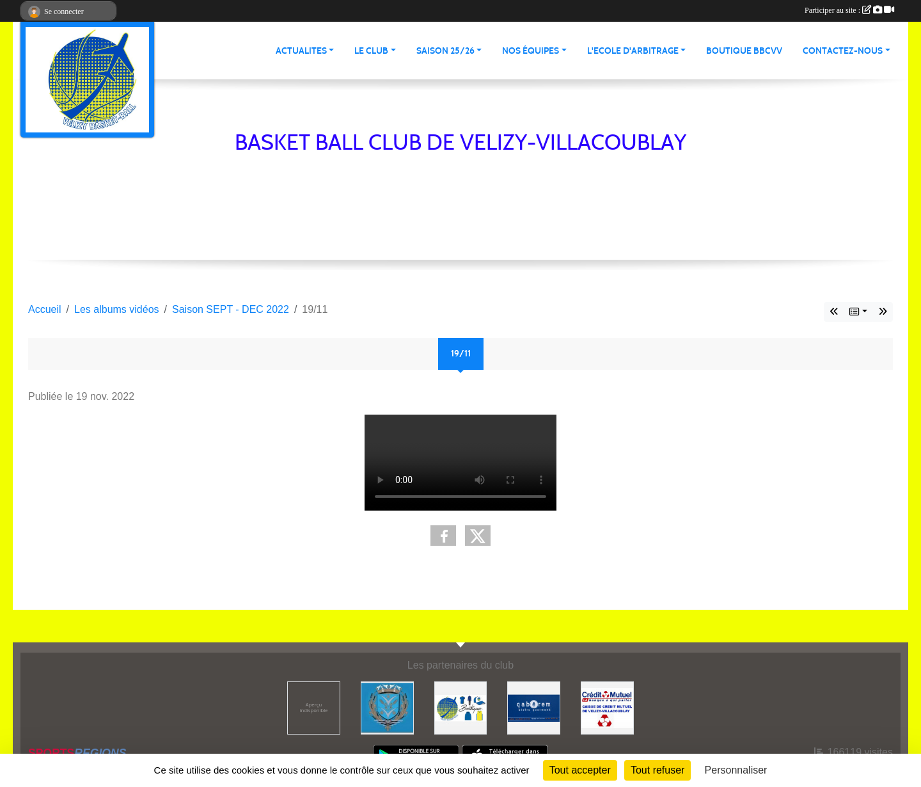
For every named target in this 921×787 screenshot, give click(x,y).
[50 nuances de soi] (313, 707)
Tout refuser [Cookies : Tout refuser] (657, 770)
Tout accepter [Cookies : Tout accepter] (580, 770)
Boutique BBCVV (744, 50)
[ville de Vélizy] (387, 707)
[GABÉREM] (533, 707)
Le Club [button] (371, 50)
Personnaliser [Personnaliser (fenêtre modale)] (736, 770)
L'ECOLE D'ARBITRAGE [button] (633, 50)
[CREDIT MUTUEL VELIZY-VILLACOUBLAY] (607, 707)
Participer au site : (849, 10)
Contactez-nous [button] (843, 50)
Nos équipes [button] (530, 50)
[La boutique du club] (460, 707)
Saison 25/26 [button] (445, 50)
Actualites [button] (301, 50)
